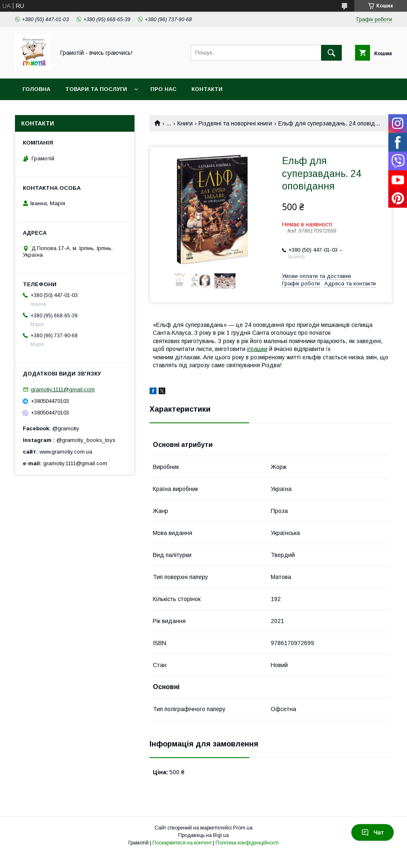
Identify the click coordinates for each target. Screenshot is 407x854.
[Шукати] (331, 53)
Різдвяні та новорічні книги (235, 123)
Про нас (163, 89)
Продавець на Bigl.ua (203, 835)
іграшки (257, 349)
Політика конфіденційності (247, 843)
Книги (185, 123)
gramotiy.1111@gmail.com (63, 389)
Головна (36, 89)
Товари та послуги (96, 89)
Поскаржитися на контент (182, 843)
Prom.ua (243, 828)
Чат (372, 832)
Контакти (207, 89)
